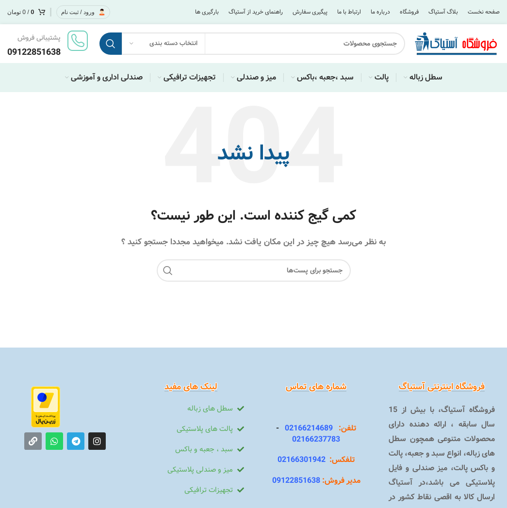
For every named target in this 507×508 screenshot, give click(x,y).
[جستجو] (252, 43)
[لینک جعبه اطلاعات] (48, 44)
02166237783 (316, 439)
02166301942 (302, 460)
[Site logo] (457, 43)
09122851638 (296, 481)
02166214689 (306, 428)
